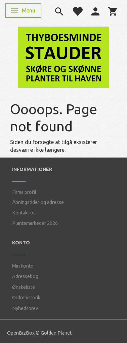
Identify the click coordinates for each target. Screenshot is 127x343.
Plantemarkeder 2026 (35, 223)
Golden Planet (56, 333)
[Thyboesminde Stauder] (63, 56)
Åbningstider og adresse (38, 202)
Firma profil (24, 192)
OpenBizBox (21, 333)
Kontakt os (24, 212)
